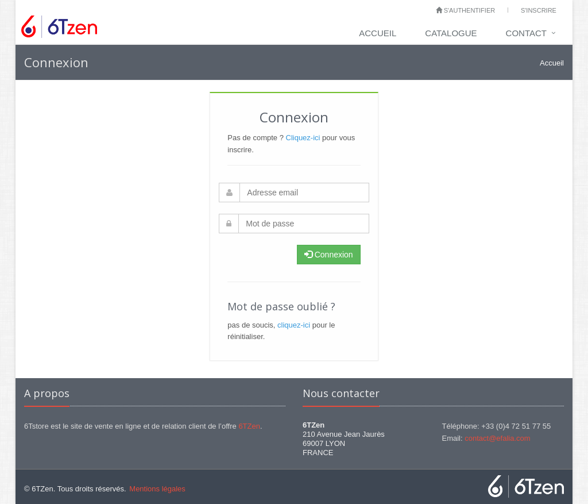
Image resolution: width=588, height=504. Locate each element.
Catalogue (451, 33)
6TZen (249, 426)
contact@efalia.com (497, 438)
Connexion (328, 254)
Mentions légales (157, 488)
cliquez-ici (293, 325)
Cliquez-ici (303, 137)
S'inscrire (538, 10)
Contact (526, 33)
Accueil (377, 33)
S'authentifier (466, 10)
